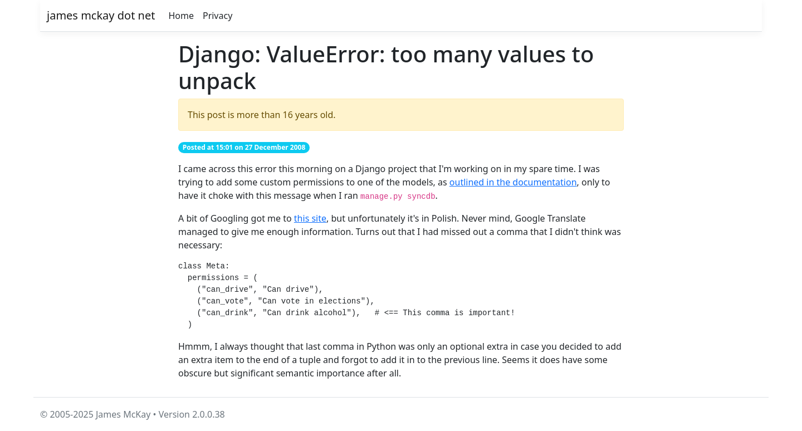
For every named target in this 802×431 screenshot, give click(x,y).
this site (310, 218)
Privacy (217, 15)
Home (181, 15)
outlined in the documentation (513, 182)
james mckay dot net (101, 15)
